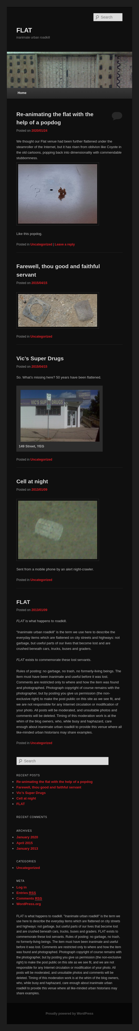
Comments (29, 898)
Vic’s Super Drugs (40, 358)
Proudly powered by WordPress (69, 1013)
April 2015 (24, 843)
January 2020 (27, 837)
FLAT (24, 30)
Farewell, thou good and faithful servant (48, 787)
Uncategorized (41, 244)
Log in (21, 887)
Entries (26, 893)
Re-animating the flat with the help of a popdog (54, 782)
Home (22, 93)
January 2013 (27, 848)
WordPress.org (28, 904)
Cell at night (32, 481)
